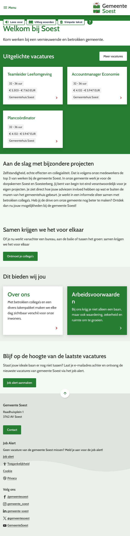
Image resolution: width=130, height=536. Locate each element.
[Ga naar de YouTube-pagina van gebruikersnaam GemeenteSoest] (15, 525)
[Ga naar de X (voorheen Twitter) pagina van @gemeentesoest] (16, 518)
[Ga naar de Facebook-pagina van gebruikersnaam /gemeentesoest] (15, 496)
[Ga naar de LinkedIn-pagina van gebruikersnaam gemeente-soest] (16, 511)
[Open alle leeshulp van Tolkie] (90, 22)
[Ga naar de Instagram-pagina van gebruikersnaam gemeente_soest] (16, 504)
